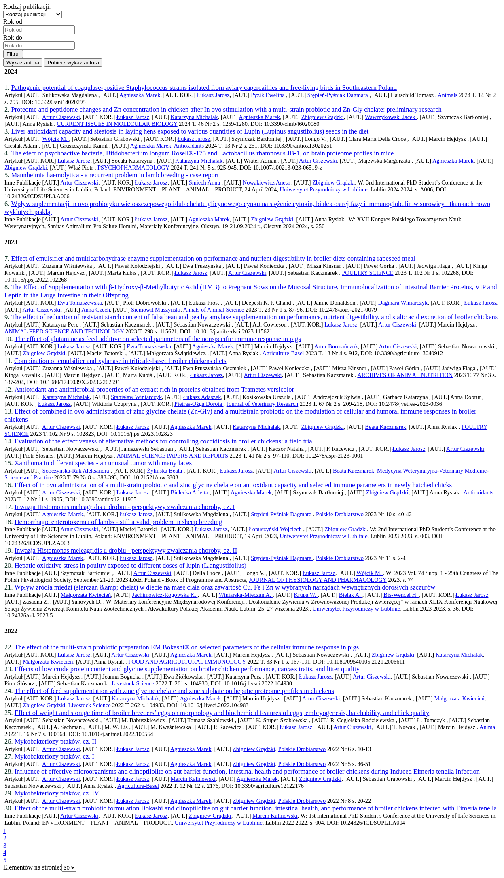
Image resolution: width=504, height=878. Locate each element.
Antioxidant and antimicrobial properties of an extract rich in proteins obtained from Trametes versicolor (154, 389)
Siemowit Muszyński (155, 309)
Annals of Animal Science (213, 309)
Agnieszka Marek (140, 95)
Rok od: (15, 21)
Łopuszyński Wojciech (276, 529)
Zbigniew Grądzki (322, 117)
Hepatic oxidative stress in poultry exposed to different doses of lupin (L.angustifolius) (130, 565)
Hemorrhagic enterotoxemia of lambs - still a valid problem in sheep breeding (118, 522)
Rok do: (15, 37)
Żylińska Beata (165, 470)
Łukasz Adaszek (202, 397)
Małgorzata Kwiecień (86, 595)
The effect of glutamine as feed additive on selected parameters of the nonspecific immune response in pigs (158, 339)
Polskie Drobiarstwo (340, 514)
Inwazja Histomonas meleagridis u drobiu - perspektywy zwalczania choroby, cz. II (126, 550)
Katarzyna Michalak (194, 117)
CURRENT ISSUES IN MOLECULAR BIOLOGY (117, 124)
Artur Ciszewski (61, 117)
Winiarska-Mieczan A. (246, 595)
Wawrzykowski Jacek (391, 117)
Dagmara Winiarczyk (403, 302)
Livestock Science (133, 683)
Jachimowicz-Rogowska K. (165, 595)
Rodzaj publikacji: (28, 6)
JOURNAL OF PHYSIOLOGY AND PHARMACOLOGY (318, 580)
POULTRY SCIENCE (367, 272)
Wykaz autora (22, 62)
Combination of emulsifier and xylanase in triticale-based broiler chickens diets (120, 361)
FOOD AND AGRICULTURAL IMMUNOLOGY (187, 661)
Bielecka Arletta (190, 492)
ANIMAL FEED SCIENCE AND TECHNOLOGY (64, 331)
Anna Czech (95, 309)
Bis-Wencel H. (401, 595)
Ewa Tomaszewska (79, 302)
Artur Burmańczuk (336, 346)
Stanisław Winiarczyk (136, 397)
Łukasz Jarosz (213, 95)
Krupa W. (306, 595)
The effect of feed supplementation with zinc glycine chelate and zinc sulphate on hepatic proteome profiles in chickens (174, 691)
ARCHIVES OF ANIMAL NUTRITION (405, 375)
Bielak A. (350, 595)
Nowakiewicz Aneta (267, 182)
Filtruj (13, 54)
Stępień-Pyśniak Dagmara (338, 95)
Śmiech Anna (205, 182)
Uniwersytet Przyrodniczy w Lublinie (324, 189)
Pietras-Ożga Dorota (198, 404)
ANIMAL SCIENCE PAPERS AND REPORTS (173, 455)
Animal (488, 727)
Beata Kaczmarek (385, 427)
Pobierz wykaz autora (73, 62)
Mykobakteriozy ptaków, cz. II (56, 741)
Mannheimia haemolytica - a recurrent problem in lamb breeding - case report (115, 175)
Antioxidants (189, 145)
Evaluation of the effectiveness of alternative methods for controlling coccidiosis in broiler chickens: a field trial (164, 441)
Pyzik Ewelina (268, 95)
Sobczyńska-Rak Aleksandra (76, 470)
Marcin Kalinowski (193, 779)
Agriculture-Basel (283, 353)
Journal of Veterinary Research (263, 404)
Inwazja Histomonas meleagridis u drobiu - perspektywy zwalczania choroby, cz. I (125, 507)
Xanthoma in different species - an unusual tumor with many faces (103, 463)
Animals (447, 95)
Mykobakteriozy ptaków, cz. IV (57, 793)
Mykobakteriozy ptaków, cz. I (54, 756)
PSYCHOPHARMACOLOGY (133, 167)
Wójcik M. (55, 139)
